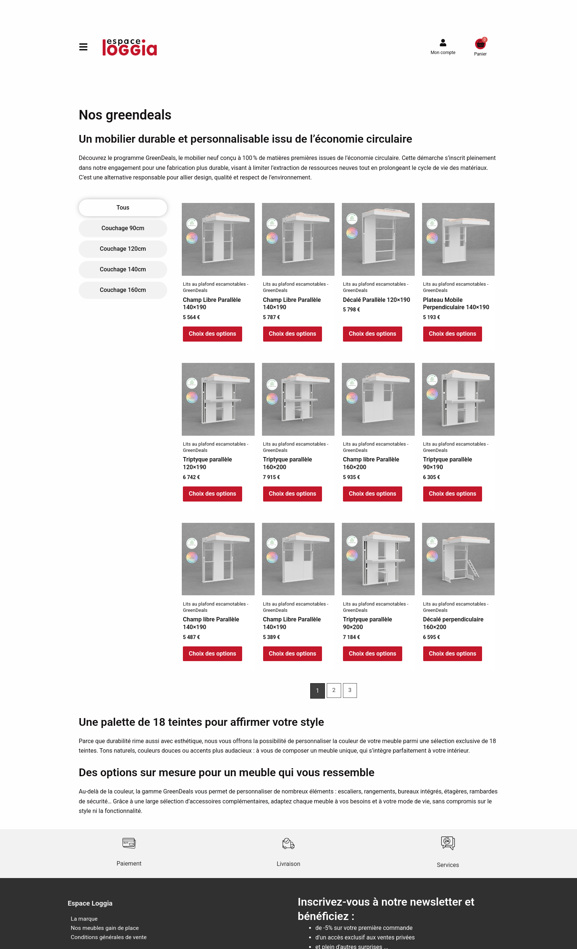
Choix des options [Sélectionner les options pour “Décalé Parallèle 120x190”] (372, 334)
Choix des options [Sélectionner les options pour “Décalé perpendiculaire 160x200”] (453, 657)
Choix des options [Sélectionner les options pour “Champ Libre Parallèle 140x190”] (212, 334)
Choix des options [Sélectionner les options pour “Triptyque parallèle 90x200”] (372, 657)
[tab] (123, 207)
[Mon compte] (443, 42)
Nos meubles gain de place (103, 933)
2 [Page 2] (333, 695)
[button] (83, 47)
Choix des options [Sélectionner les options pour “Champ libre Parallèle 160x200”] (372, 496)
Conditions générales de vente (107, 942)
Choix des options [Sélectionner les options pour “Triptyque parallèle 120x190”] (212, 496)
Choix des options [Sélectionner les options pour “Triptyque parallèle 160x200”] (292, 496)
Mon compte (443, 52)
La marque (82, 923)
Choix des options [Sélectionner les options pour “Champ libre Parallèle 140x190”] (212, 657)
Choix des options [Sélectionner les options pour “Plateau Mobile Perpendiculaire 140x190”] (453, 334)
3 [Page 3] (350, 695)
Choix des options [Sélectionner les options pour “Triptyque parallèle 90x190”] (453, 496)
